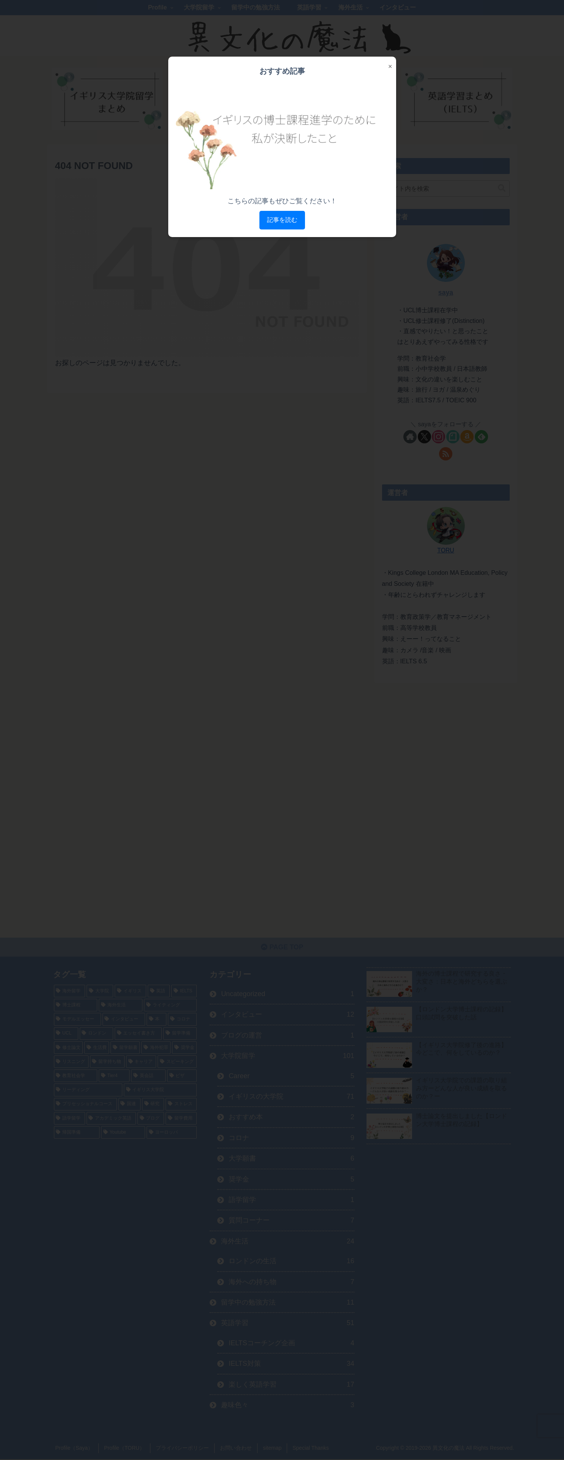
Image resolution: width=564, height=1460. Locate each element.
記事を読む (282, 220)
